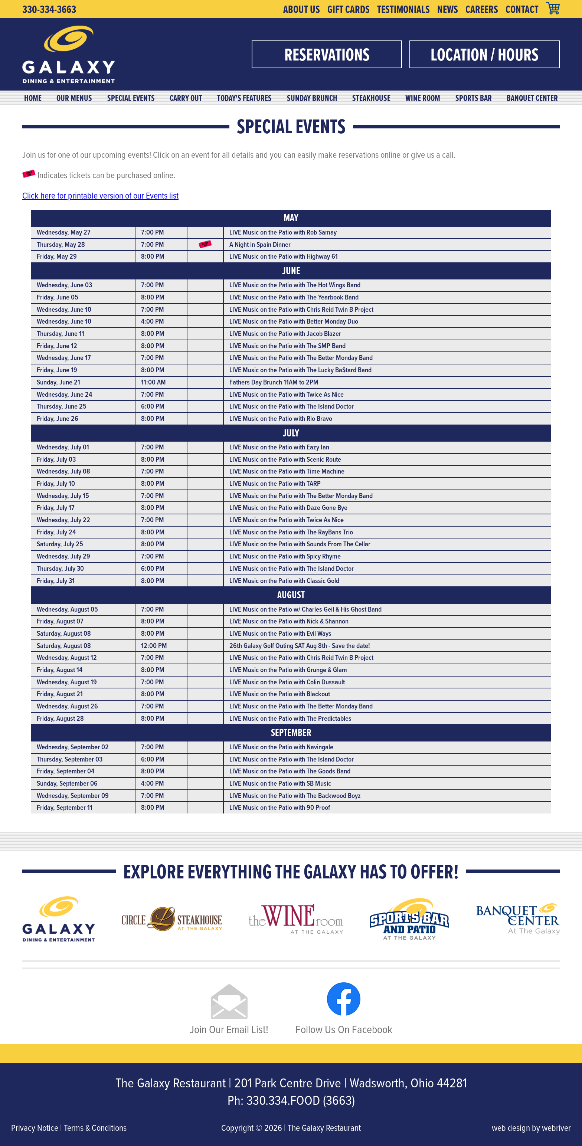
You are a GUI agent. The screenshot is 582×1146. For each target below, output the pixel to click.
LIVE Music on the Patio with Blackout (279, 694)
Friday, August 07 (60, 621)
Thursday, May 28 (61, 244)
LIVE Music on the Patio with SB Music (280, 783)
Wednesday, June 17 (64, 358)
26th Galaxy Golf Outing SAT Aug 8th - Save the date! (299, 646)
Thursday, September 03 (69, 759)
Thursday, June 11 (60, 333)
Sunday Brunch (312, 98)
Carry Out (186, 98)
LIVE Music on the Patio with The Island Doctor (291, 406)
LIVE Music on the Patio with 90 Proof (279, 807)
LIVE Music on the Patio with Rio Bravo (280, 418)
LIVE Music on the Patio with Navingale (281, 747)
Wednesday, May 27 (64, 232)
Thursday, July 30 (60, 568)
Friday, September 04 (65, 771)
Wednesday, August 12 (67, 657)
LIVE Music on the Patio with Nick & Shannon (289, 621)
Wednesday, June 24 (64, 394)
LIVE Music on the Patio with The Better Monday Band (301, 358)
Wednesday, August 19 (67, 682)
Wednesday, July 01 (63, 447)
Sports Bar (473, 98)
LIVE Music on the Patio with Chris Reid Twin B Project (301, 309)
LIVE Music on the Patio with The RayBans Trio (291, 532)
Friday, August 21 (60, 694)
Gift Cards (348, 9)
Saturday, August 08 (64, 633)
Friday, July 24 (56, 532)
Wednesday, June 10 (64, 309)
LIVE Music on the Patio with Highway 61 (283, 256)
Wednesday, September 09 (73, 795)
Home (33, 98)
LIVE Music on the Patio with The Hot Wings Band (294, 285)
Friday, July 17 (56, 507)
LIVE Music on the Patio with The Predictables (290, 718)
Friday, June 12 (57, 346)
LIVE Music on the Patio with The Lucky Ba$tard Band (300, 370)
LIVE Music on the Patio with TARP (275, 483)
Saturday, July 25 (60, 544)
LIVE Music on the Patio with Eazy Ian (279, 447)
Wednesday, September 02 (73, 747)
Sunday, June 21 (58, 382)
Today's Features (244, 98)
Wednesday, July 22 (63, 520)
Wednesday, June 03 (64, 285)
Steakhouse (371, 98)
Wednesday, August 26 (67, 706)
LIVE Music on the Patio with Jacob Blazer (285, 333)
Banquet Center (532, 98)
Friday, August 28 (60, 718)
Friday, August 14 (59, 670)
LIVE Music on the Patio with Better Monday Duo (293, 321)
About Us (301, 9)
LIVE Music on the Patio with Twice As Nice (286, 394)
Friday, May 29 (57, 256)
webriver (556, 1127)
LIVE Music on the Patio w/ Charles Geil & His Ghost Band (305, 609)
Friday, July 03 (56, 459)
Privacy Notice (34, 1127)
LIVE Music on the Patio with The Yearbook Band (294, 297)
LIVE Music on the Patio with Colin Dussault (287, 682)
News (447, 9)
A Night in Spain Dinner (260, 244)
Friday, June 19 (57, 370)
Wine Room (422, 98)
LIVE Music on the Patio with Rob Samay (283, 232)
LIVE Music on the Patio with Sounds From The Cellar (299, 544)
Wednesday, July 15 (63, 496)
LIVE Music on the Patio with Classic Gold (284, 581)
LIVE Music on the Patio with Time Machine (286, 471)
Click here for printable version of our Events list (100, 195)
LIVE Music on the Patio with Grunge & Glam (288, 670)
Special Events (131, 98)
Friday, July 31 (56, 581)
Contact (522, 9)
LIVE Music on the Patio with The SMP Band (287, 346)
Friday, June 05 (57, 297)
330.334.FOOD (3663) (300, 1100)
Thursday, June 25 (61, 406)
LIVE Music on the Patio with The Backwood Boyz (295, 795)
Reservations (327, 54)
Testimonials (403, 9)
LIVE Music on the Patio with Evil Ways (280, 633)
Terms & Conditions (95, 1127)
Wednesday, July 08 (63, 471)
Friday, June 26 (57, 418)
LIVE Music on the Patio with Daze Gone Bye (288, 507)
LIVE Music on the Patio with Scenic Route (285, 459)
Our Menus (74, 98)
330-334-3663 (49, 9)
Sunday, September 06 (67, 783)
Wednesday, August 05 (67, 609)
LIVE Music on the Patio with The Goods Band (289, 771)
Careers (481, 9)
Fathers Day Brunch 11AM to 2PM (273, 382)
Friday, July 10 (56, 483)
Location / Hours (485, 54)
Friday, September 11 (64, 807)
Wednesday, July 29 (63, 556)
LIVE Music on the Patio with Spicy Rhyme (285, 556)
